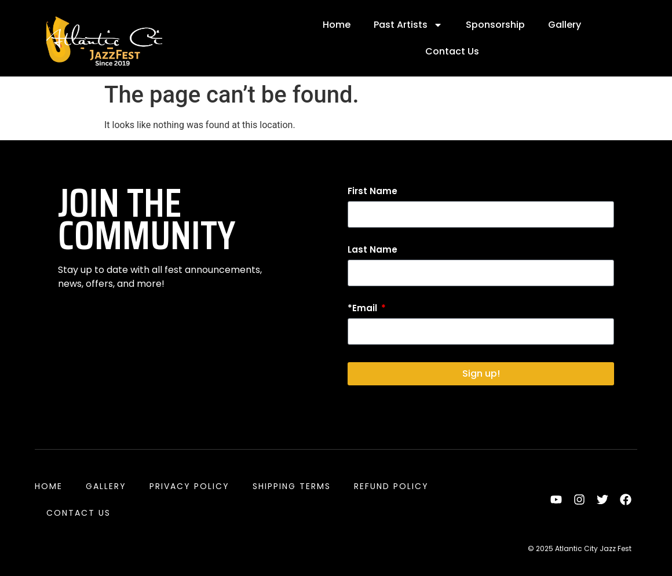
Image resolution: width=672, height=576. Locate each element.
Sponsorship (495, 24)
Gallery (564, 24)
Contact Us (452, 51)
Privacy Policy (189, 486)
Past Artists (408, 24)
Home (336, 24)
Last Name (372, 250)
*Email (363, 309)
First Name (372, 192)
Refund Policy (391, 486)
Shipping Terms (292, 486)
